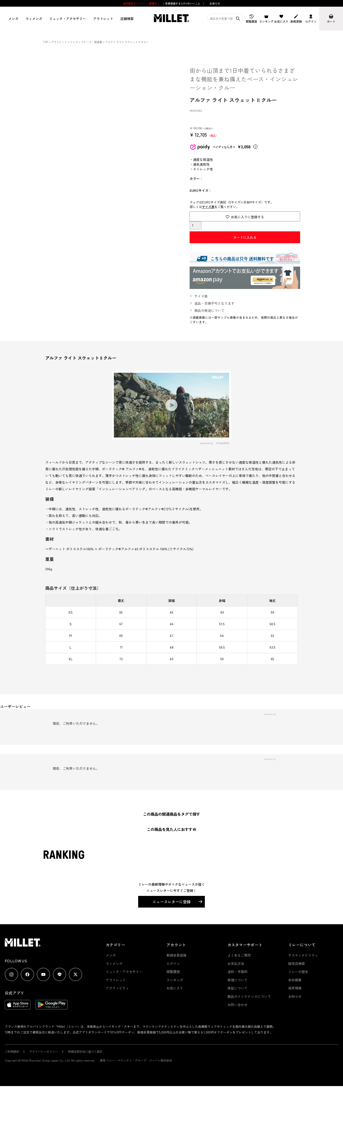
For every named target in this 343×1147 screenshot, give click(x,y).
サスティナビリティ (303, 955)
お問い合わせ (237, 1004)
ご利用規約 (12, 1051)
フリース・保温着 (91, 42)
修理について (237, 980)
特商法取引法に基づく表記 (85, 1051)
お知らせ (215, 3)
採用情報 (295, 988)
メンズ (13, 18)
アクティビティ (117, 988)
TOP (45, 42)
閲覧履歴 (173, 971)
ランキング (174, 980)
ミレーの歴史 (298, 971)
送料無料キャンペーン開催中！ (141, 3)
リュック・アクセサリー (124, 971)
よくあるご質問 (239, 955)
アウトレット (103, 18)
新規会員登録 (176, 955)
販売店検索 (296, 963)
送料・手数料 (237, 971)
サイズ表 (208, 206)
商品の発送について (209, 310)
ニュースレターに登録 (171, 901)
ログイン (173, 963)
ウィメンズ (33, 18)
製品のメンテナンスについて (249, 996)
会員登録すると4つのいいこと (182, 3)
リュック (67, 18)
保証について (237, 988)
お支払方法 (235, 963)
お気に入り (174, 988)
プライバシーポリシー (43, 1051)
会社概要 (295, 980)
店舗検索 (127, 18)
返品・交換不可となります (214, 303)
